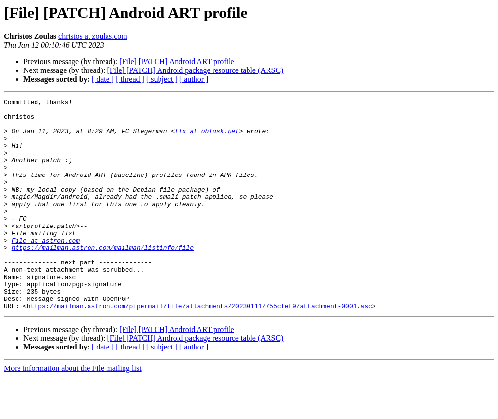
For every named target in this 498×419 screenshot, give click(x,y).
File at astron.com (46, 269)
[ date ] (103, 79)
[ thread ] (130, 79)
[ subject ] (162, 79)
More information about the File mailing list (73, 410)
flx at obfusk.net (207, 138)
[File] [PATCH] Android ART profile (176, 61)
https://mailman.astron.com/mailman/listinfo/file (103, 278)
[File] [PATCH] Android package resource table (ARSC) (195, 70)
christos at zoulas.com (92, 36)
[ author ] (194, 79)
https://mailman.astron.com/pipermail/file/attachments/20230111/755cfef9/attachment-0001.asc (199, 348)
